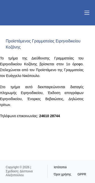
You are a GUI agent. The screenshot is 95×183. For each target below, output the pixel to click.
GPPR (82, 174)
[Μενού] (86, 12)
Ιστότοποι (60, 167)
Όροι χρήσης (62, 174)
